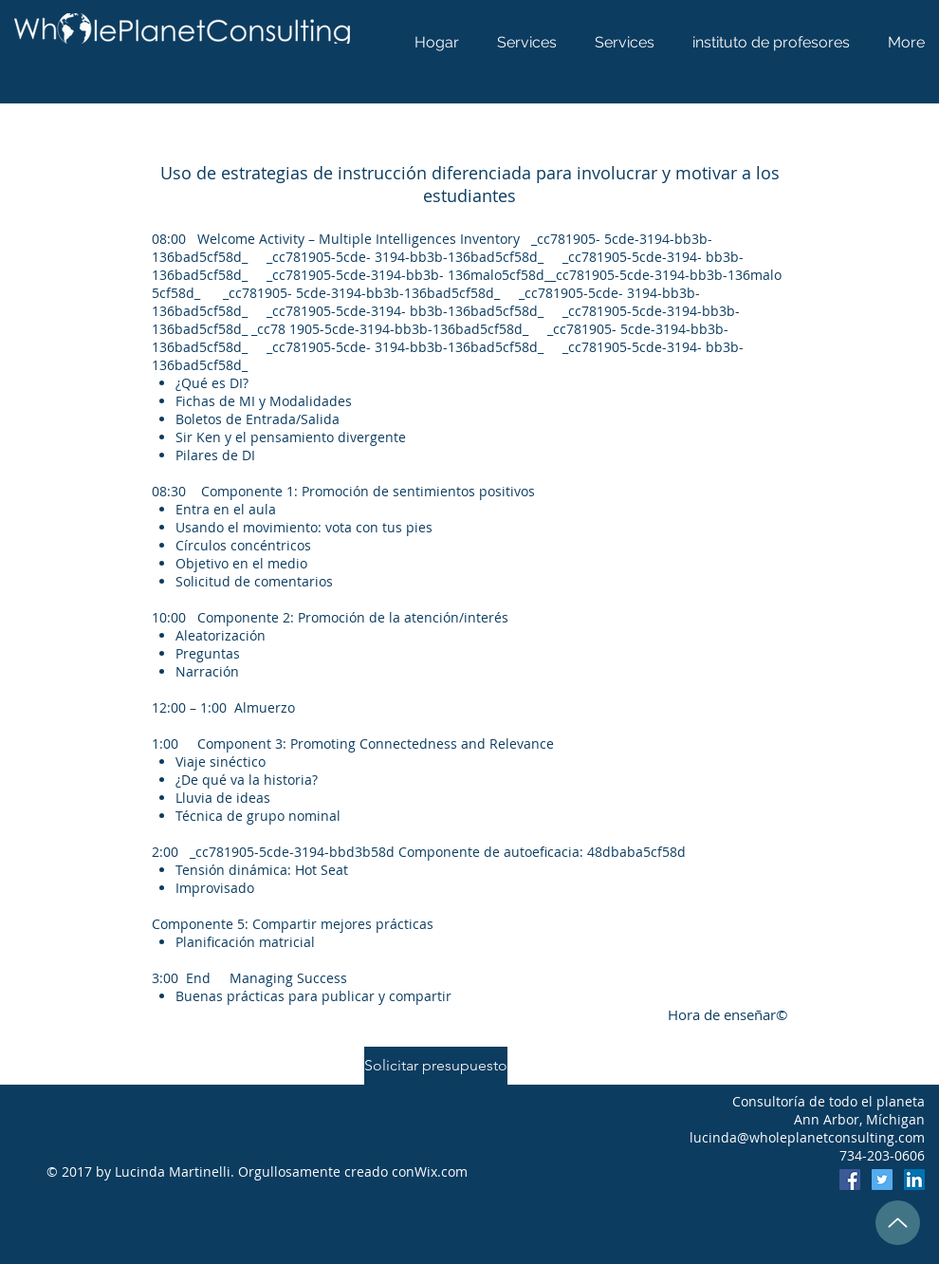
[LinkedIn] (914, 1179)
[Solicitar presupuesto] (435, 1066)
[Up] (897, 1222)
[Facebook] (849, 1179)
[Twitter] (882, 1179)
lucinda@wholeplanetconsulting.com (807, 1137)
